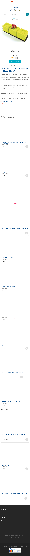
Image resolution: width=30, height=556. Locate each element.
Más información (15, 7)
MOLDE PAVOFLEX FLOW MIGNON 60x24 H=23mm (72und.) (14, 493)
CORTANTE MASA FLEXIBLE (8, 257)
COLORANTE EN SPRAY (7, 315)
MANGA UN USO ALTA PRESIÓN (8, 286)
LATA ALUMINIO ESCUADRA (8, 199)
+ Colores (15, 318)
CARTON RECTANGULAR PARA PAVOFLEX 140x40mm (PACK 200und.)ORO (14, 143)
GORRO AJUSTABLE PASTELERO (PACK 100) (11, 401)
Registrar (14, 3)
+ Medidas (15, 203)
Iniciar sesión (9, 3)
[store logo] (15, 10)
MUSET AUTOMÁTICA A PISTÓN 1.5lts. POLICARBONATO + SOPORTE (14, 171)
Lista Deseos (19, 3)
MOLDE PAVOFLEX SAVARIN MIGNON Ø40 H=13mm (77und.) (15, 228)
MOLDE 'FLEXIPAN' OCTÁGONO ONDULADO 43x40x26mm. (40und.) (14, 435)
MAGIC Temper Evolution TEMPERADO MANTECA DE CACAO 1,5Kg (15, 344)
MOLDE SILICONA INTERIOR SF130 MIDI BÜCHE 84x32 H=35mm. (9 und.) (13, 464)
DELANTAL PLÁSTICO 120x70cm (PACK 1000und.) (12, 372)
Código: (3, 144)
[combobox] (19, 14)
